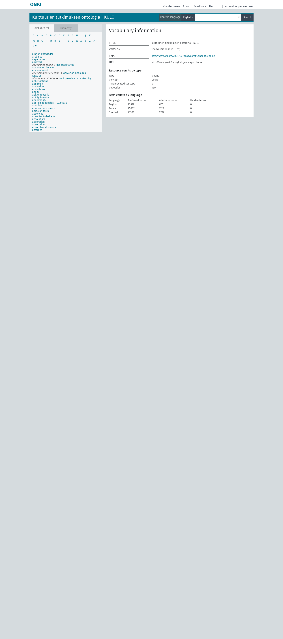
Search (247, 17)
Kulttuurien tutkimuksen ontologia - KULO (73, 17)
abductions (38, 89)
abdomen (37, 83)
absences (37, 113)
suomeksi (231, 6)
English (187, 17)
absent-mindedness (43, 116)
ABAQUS (37, 75)
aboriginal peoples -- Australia (50, 102)
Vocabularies (171, 6)
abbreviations (40, 81)
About (187, 6)
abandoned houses (43, 67)
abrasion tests (40, 111)
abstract (37, 130)
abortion (37, 105)
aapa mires (38, 59)
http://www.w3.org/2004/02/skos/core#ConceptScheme (183, 56)
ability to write (40, 97)
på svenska (245, 6)
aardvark (37, 62)
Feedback (200, 6)
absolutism (38, 119)
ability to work (40, 94)
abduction (38, 86)
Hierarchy (66, 28)
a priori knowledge (42, 54)
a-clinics (37, 56)
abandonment (40, 70)
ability (35, 92)
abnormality (39, 100)
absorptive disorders (44, 127)
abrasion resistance (43, 108)
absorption (38, 121)
